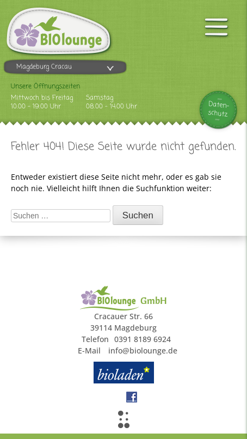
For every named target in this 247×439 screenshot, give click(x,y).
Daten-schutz (219, 109)
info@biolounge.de (142, 350)
